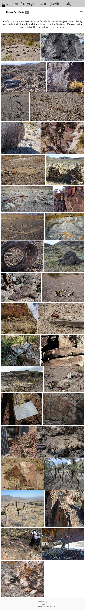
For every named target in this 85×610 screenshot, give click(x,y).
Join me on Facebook (46, 606)
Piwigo (42, 604)
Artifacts (19, 12)
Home (9, 12)
